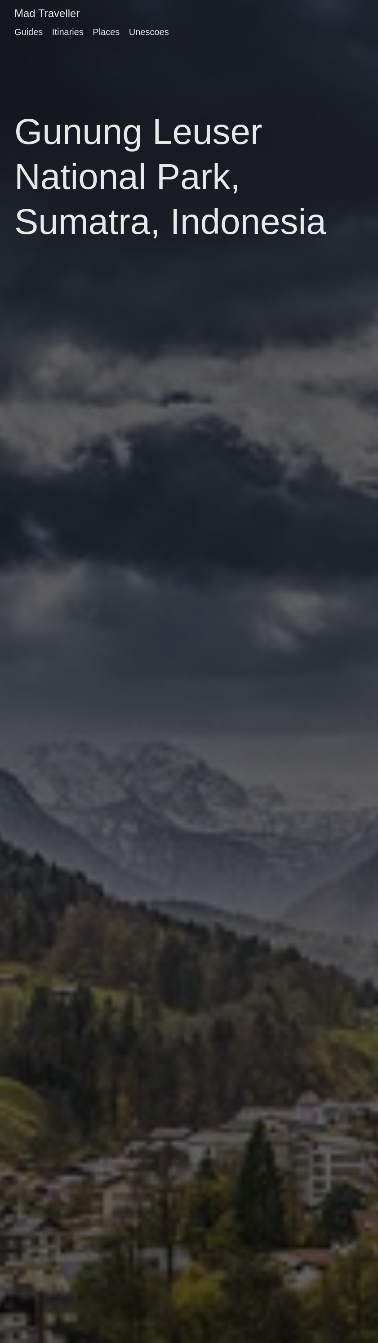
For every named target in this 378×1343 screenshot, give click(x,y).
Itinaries (68, 32)
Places (106, 32)
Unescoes (149, 32)
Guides (28, 32)
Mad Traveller (47, 13)
